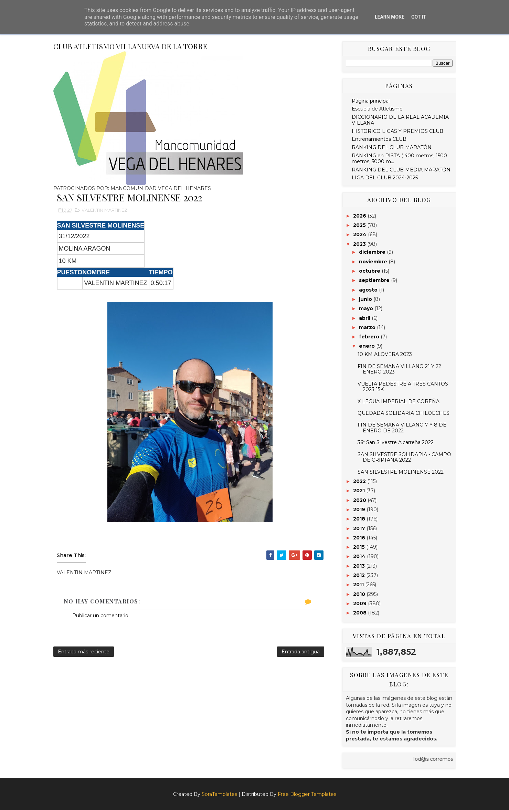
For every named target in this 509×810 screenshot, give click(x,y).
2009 (360, 603)
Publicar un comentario (100, 615)
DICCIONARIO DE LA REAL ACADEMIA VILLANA (400, 120)
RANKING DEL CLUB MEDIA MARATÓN (401, 170)
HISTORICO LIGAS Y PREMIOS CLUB (397, 131)
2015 (359, 547)
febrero (370, 337)
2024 (360, 234)
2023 (360, 244)
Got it (418, 17)
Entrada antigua (301, 652)
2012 (359, 575)
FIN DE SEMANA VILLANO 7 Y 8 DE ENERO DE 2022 (402, 428)
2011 (359, 584)
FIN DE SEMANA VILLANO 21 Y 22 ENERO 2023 (399, 369)
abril (365, 318)
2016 (360, 538)
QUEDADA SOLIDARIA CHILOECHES (403, 413)
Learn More (389, 17)
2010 (360, 594)
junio (366, 299)
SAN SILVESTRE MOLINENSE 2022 (401, 472)
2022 (360, 481)
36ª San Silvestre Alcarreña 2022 (396, 442)
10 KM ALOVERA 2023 (385, 354)
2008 (360, 613)
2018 (360, 519)
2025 (360, 225)
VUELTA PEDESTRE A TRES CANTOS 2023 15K (403, 387)
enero (367, 346)
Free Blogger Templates (307, 794)
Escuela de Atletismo (377, 109)
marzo (368, 327)
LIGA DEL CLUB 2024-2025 (385, 178)
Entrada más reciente (83, 652)
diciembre (373, 252)
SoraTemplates (219, 794)
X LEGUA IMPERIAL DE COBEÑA (398, 401)
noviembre (374, 262)
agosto (369, 290)
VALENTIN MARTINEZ (104, 210)
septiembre (375, 280)
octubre (370, 271)
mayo (366, 308)
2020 (360, 500)
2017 (360, 528)
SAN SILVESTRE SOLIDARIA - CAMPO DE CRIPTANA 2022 (404, 457)
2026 (360, 216)
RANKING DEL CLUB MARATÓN (392, 147)
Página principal (371, 101)
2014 (360, 556)
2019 (360, 509)
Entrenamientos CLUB (379, 139)
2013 (359, 566)
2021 (359, 490)
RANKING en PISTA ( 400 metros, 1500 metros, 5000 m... (399, 158)
